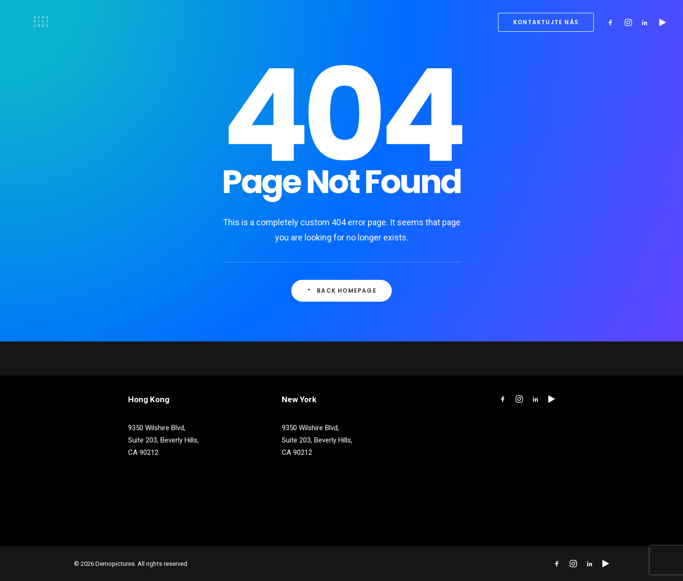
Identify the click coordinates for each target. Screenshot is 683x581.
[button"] (502, 400)
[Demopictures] (26, 22)
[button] (612, 22)
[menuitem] (542, 22)
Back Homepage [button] (341, 290)
